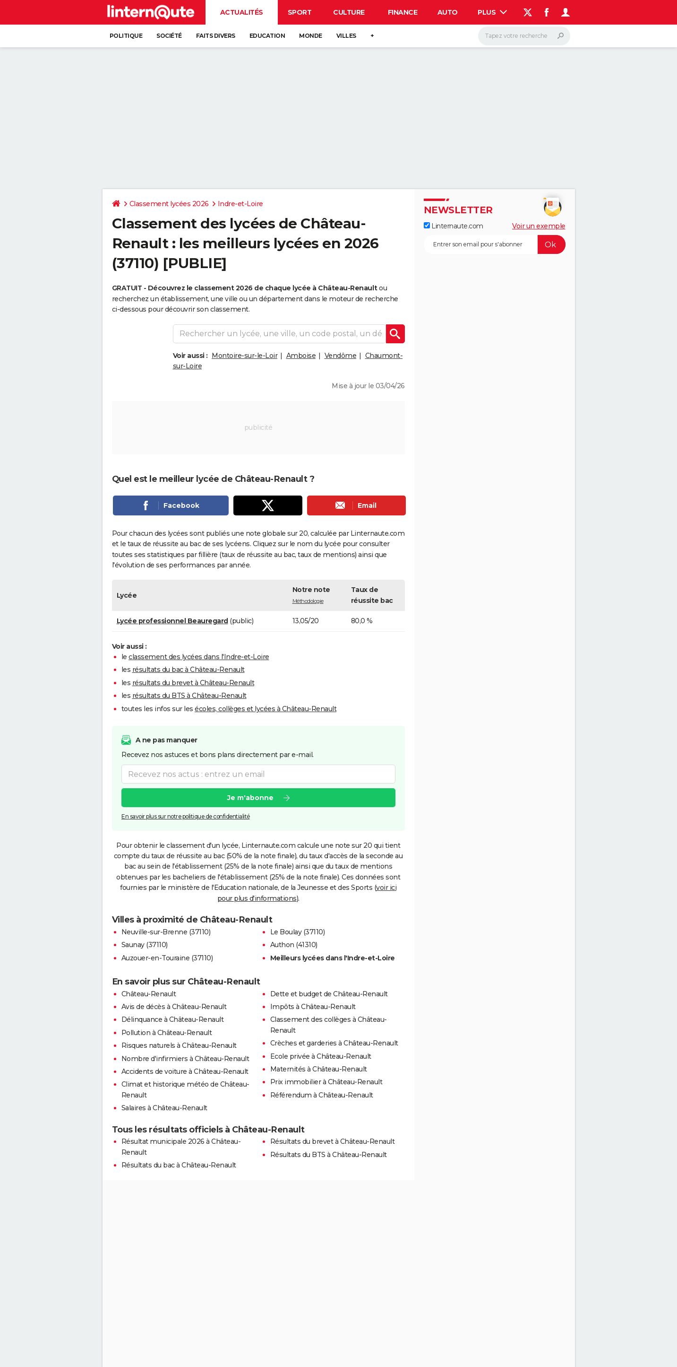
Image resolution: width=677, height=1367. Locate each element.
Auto (447, 12)
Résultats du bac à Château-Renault (178, 1165)
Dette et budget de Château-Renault (329, 994)
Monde (310, 35)
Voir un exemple (539, 226)
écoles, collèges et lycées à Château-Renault (265, 709)
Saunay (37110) (144, 944)
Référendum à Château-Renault (321, 1095)
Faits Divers (215, 35)
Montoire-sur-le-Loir (244, 355)
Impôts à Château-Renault (313, 1006)
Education (267, 35)
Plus (492, 12)
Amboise (301, 355)
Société (169, 35)
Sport (300, 12)
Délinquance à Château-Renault (172, 1019)
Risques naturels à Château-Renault (179, 1045)
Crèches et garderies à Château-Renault (334, 1043)
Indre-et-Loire (240, 204)
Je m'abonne (250, 797)
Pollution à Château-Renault (166, 1032)
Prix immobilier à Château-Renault (326, 1082)
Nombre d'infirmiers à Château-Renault (185, 1058)
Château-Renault (148, 994)
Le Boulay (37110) (297, 932)
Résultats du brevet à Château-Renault (332, 1141)
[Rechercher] (524, 35)
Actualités (241, 12)
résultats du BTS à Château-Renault (189, 695)
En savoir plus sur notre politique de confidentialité (185, 816)
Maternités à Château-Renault (318, 1069)
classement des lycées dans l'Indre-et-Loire (199, 657)
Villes (346, 35)
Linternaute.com (453, 226)
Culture (349, 12)
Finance (403, 12)
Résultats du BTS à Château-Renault (328, 1154)
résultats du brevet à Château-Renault (193, 683)
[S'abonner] (495, 244)
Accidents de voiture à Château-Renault (185, 1071)
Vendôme (341, 355)
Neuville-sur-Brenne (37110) (166, 932)
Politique (126, 35)
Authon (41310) (293, 944)
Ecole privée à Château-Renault (320, 1056)
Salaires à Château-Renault (164, 1108)
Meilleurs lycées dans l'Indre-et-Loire (332, 958)
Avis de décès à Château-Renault (174, 1006)
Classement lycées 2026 (169, 204)
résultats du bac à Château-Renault (188, 669)
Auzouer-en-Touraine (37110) (167, 958)
